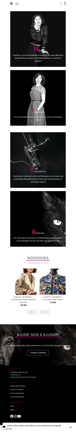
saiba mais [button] (7, 428)
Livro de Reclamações (17, 397)
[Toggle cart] (65, 3)
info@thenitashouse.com (19, 372)
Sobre (12, 406)
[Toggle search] (60, 3)
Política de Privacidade (17, 386)
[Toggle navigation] (11, 3)
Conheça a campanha (38, 353)
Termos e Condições (16, 389)
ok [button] (70, 427)
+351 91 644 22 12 (15, 375)
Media (12, 410)
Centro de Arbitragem (17, 393)
